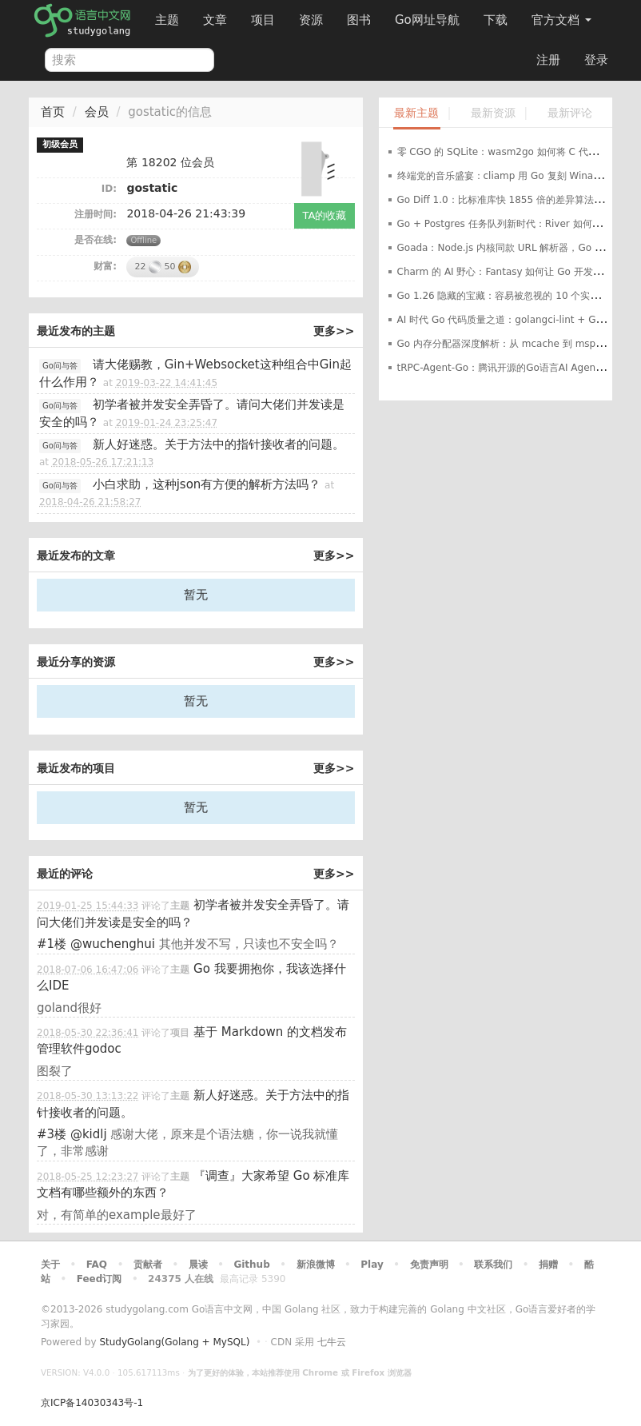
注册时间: (95, 214)
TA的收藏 (325, 215)
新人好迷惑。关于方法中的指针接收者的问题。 (218, 444)
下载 (496, 20)
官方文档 (561, 20)
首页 (53, 112)
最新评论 (569, 113)
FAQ (96, 1264)
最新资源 (493, 113)
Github (251, 1264)
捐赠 (548, 1264)
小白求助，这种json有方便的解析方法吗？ (207, 484)
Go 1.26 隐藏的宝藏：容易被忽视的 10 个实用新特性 (513, 295)
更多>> (333, 331)
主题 (167, 20)
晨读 (198, 1264)
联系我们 (493, 1264)
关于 (50, 1264)
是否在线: (95, 239)
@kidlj (88, 1134)
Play (371, 1264)
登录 (596, 60)
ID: (109, 188)
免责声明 (429, 1264)
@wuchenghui (112, 944)
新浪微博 (316, 1264)
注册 (548, 60)
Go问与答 (60, 365)
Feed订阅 (99, 1279)
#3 (51, 1134)
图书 (359, 20)
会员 (97, 112)
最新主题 (416, 113)
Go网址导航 (429, 15)
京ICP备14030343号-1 (92, 1402)
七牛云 (331, 1342)
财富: (105, 266)
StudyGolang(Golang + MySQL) (174, 1342)
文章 (215, 20)
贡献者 (147, 1264)
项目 (263, 20)
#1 (51, 944)
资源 (311, 20)
